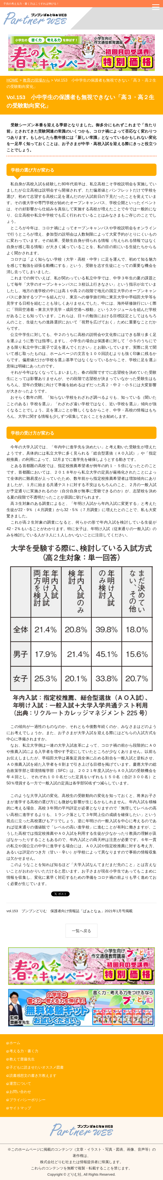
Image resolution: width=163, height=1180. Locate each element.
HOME (12, 80)
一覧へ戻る (81, 931)
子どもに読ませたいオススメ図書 (36, 1067)
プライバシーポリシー (27, 1100)
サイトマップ (20, 1108)
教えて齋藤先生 (22, 1059)
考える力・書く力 (23, 1051)
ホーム (14, 1043)
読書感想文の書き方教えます (32, 1075)
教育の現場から (36, 80)
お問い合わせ (20, 1092)
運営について (20, 1083)
